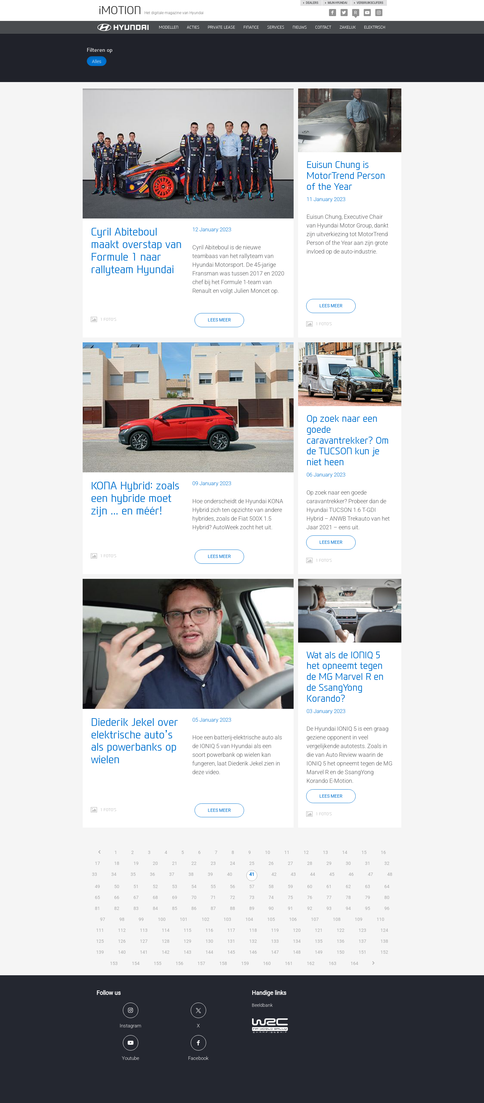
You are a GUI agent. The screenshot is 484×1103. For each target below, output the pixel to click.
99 (141, 919)
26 (271, 863)
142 (165, 952)
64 (386, 886)
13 (325, 852)
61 (329, 886)
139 (100, 952)
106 (293, 919)
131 (231, 941)
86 (193, 908)
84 (155, 908)
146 (253, 952)
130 (209, 941)
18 (116, 863)
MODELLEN (168, 27)
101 (183, 919)
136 (340, 941)
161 (289, 963)
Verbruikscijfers (370, 3)
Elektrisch (374, 27)
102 (205, 919)
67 (136, 897)
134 (297, 941)
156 (179, 963)
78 (348, 897)
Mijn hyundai (337, 3)
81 (97, 908)
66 (116, 897)
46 (351, 874)
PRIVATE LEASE (221, 27)
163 (332, 963)
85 (174, 908)
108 (337, 919)
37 (171, 874)
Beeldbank (262, 1005)
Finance (251, 27)
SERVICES (275, 27)
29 (329, 863)
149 (319, 952)
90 (271, 908)
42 (274, 874)
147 (275, 952)
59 (290, 886)
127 (144, 941)
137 (362, 941)
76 (309, 897)
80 (386, 897)
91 (290, 908)
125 (100, 941)
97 (102, 919)
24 (232, 863)
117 (231, 930)
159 (245, 963)
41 (251, 874)
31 (367, 863)
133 (275, 941)
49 (97, 886)
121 (319, 930)
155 (157, 963)
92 (309, 908)
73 (251, 897)
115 (187, 930)
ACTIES (193, 27)
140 (122, 952)
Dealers (312, 3)
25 (251, 863)
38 (191, 874)
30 (348, 863)
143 (187, 952)
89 (251, 908)
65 (97, 897)
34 (113, 874)
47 (370, 874)
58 (271, 886)
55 (213, 886)
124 (384, 930)
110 (380, 919)
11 (286, 852)
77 (329, 897)
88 (232, 908)
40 (229, 874)
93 (329, 908)
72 (232, 897)
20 (155, 863)
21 (174, 863)
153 (114, 963)
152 (384, 952)
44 (312, 874)
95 (367, 908)
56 (232, 886)
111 (100, 930)
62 (348, 886)
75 (290, 897)
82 (116, 908)
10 (267, 852)
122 (340, 930)
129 (187, 941)
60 (309, 886)
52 (155, 886)
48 (389, 874)
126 (122, 941)
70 (193, 897)
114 (165, 930)
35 (133, 874)
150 (340, 952)
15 (364, 852)
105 (271, 919)
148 (297, 952)
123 (362, 930)
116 (209, 930)
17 (97, 863)
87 (213, 908)
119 (275, 930)
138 (384, 941)
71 (213, 897)
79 (367, 897)
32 (386, 863)
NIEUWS (300, 27)
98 (121, 919)
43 (293, 874)
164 (354, 963)
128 (165, 941)
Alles (96, 61)
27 (290, 863)
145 (231, 952)
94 (348, 908)
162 (311, 963)
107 (315, 919)
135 (319, 941)
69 (174, 897)
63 (367, 886)
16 (383, 852)
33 (94, 874)
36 (152, 874)
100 (162, 919)
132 (253, 941)
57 (251, 886)
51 (136, 886)
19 (136, 863)
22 (193, 863)
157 (201, 963)
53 (174, 886)
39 (210, 874)
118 (253, 930)
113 (144, 930)
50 (116, 886)
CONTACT (323, 27)
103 (227, 919)
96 (386, 908)
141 (144, 952)
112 (122, 930)
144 (209, 952)
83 (136, 908)
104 (249, 919)
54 (193, 886)
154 (136, 963)
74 (271, 897)
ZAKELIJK (348, 27)
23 (213, 863)
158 (223, 963)
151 (362, 952)
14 (344, 852)
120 (297, 930)
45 (331, 874)
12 (306, 852)
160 (267, 963)
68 (155, 897)
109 (358, 919)
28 (309, 863)
